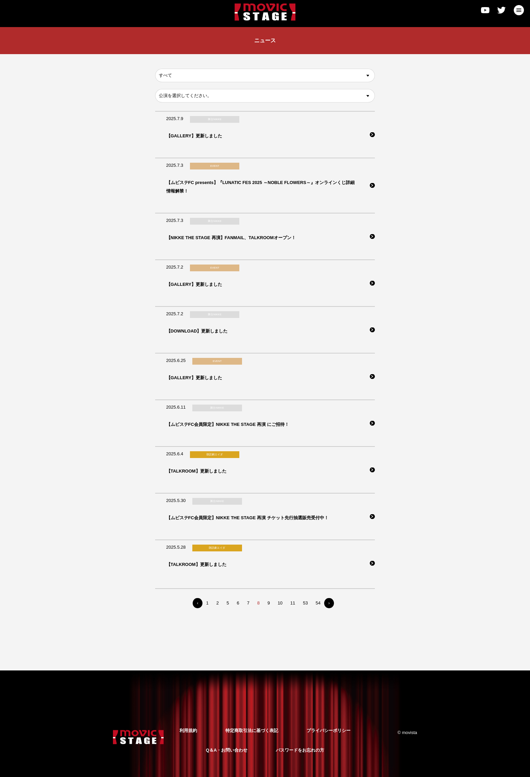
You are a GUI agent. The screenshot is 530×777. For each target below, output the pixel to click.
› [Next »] (329, 602)
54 (318, 602)
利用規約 (188, 730)
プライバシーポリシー (329, 730)
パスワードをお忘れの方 (300, 750)
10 (280, 602)
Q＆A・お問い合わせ (227, 750)
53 (305, 602)
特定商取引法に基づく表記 (251, 730)
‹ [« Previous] (197, 602)
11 (292, 602)
